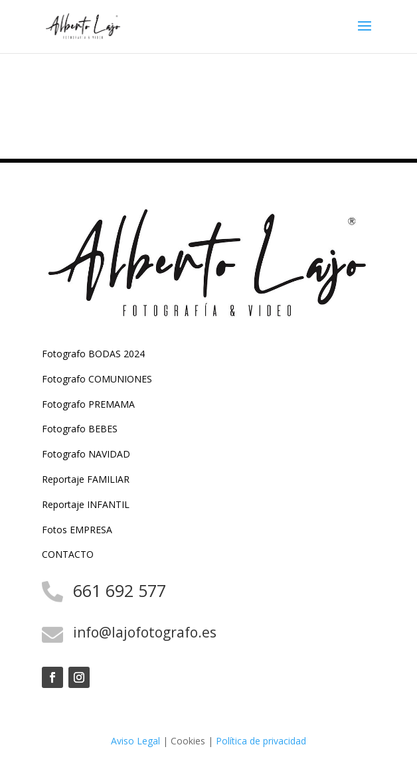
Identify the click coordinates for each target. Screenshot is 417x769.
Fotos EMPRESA (77, 529)
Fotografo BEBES (80, 428)
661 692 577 (119, 590)
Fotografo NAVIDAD (86, 454)
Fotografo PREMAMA (88, 404)
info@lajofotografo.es (144, 632)
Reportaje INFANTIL (85, 504)
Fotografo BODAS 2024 (93, 353)
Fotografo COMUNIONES (97, 379)
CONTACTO (68, 554)
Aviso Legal (135, 740)
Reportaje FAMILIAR (85, 479)
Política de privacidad (261, 740)
